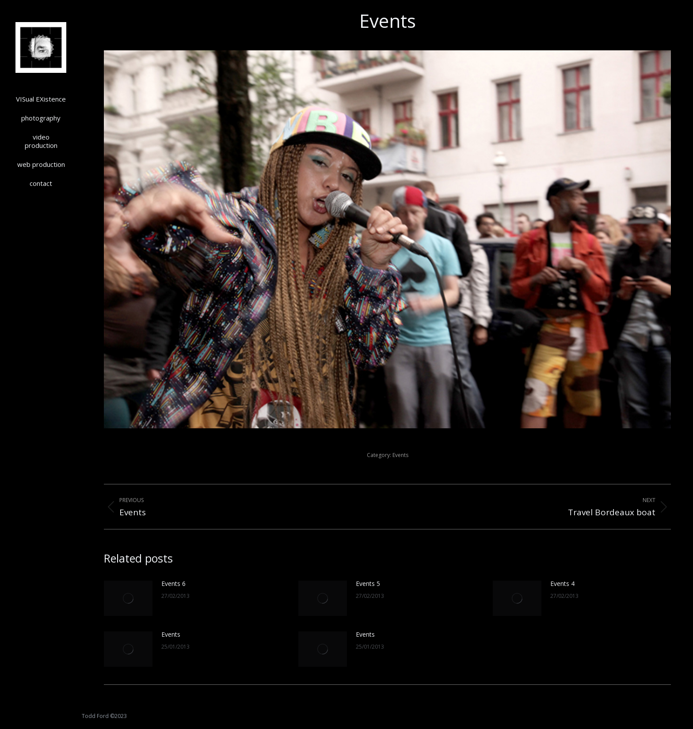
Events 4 (562, 583)
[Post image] (128, 598)
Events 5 (368, 583)
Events (400, 455)
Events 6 (173, 583)
